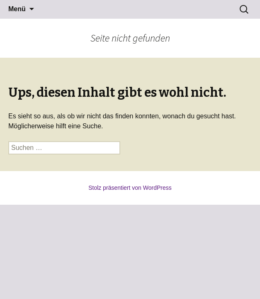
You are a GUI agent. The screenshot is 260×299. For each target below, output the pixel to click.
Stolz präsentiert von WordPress (130, 187)
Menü (17, 8)
